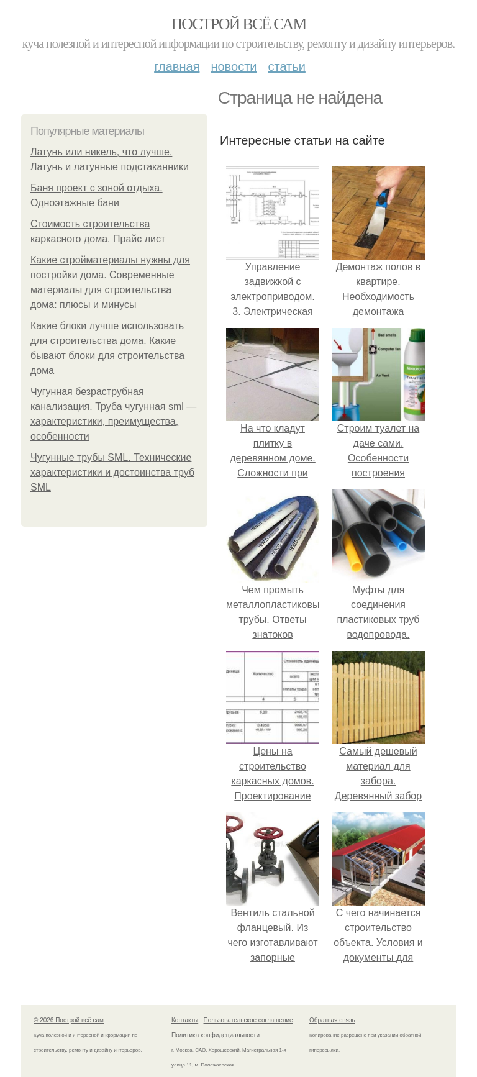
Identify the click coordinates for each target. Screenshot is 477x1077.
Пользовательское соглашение (248, 1020)
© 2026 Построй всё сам (69, 1020)
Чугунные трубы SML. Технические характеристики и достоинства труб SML (112, 472)
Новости (234, 66)
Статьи (286, 66)
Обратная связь (332, 1020)
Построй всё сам (238, 24)
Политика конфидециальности (215, 1035)
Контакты (184, 1020)
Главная (176, 66)
